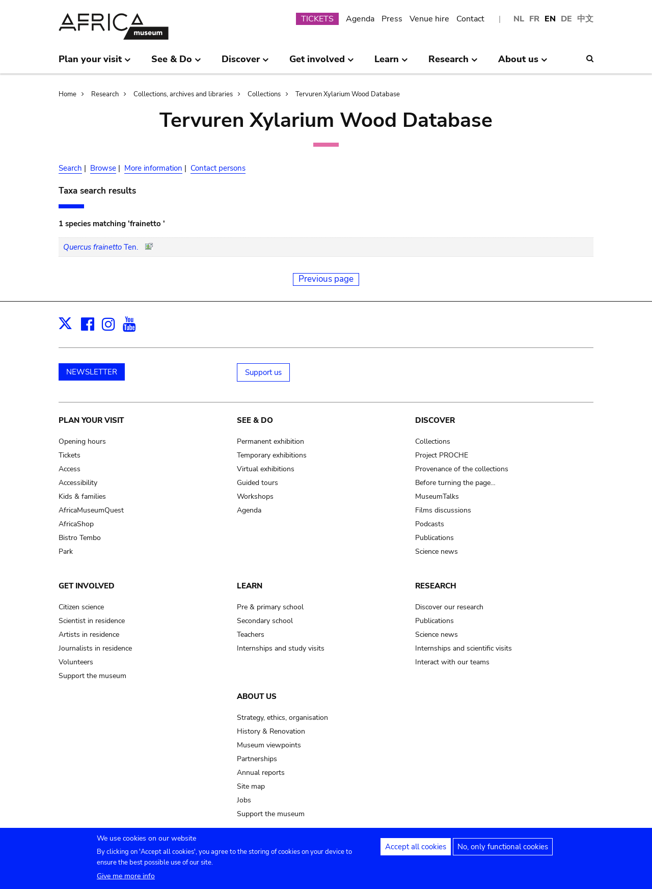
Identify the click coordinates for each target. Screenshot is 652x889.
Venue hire (429, 18)
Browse (103, 168)
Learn (249, 586)
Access (69, 469)
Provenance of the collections (461, 469)
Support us (263, 372)
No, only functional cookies (502, 850)
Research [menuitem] (453, 63)
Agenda (360, 18)
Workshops (255, 496)
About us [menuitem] (523, 63)
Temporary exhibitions (272, 455)
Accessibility (78, 483)
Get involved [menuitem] (321, 63)
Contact (470, 18)
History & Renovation (271, 731)
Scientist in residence (92, 621)
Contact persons (218, 168)
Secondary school (265, 621)
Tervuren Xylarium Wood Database (347, 94)
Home (67, 94)
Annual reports (261, 772)
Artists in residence (89, 634)
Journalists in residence (95, 648)
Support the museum (92, 676)
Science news (436, 551)
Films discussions (443, 510)
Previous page (326, 279)
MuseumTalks (437, 496)
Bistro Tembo (80, 538)
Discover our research (449, 607)
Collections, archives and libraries (183, 94)
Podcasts (429, 524)
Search (70, 168)
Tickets (69, 455)
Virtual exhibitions (265, 469)
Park (66, 551)
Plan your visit (91, 420)
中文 (585, 18)
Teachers (250, 634)
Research (105, 94)
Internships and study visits (280, 648)
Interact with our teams (452, 662)
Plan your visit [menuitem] (95, 63)
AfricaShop (76, 524)
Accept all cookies (415, 850)
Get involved (87, 586)
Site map (251, 786)
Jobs (244, 800)
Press (392, 18)
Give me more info (126, 879)
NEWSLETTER (91, 372)
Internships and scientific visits (463, 648)
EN (550, 18)
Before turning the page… (455, 483)
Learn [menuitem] (391, 63)
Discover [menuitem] (245, 63)
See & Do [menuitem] (176, 63)
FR (534, 18)
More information (153, 168)
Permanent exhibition (270, 441)
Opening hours (82, 441)
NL (518, 18)
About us (257, 696)
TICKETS (317, 18)
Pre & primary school (270, 607)
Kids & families (82, 496)
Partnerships (257, 759)
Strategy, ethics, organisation (282, 717)
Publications (434, 538)
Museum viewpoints (269, 745)
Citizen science (81, 607)
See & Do (255, 420)
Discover (435, 420)
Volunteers (76, 662)
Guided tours (257, 483)
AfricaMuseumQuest (91, 510)
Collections (264, 94)
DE (566, 18)
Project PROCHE (441, 455)
